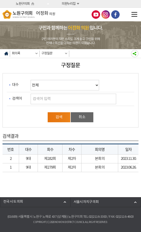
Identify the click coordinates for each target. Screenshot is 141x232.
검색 (58, 117)
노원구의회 (23, 4)
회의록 (16, 53)
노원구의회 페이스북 (115, 14)
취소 (82, 117)
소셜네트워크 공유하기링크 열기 (134, 53)
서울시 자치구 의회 (86, 202)
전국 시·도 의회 (13, 202)
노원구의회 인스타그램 (105, 14)
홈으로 (6, 53)
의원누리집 (69, 4)
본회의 (100, 159)
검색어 (17, 98)
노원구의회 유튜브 (96, 14)
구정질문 (46, 53)
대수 (15, 85)
